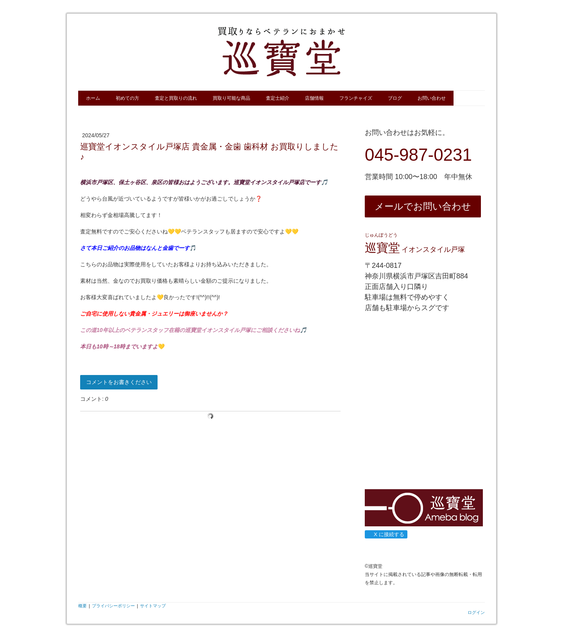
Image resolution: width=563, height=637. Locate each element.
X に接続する (385, 534)
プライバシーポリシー (113, 605)
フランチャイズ (355, 98)
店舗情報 (314, 98)
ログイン (476, 612)
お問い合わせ (432, 98)
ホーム (93, 98)
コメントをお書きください (119, 382)
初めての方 (127, 98)
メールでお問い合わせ (423, 206)
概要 (82, 605)
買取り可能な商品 (231, 98)
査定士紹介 (277, 98)
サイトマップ (153, 605)
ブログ (395, 98)
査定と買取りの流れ (176, 98)
